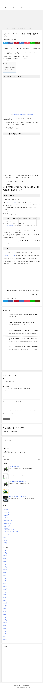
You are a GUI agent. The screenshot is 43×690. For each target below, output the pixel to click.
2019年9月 (4, 625)
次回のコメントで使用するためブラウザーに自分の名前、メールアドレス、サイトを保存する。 (20, 410)
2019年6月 (4, 630)
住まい (5, 543)
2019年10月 (5, 623)
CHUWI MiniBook (8, 520)
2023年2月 (4, 564)
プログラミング (7, 526)
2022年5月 (4, 577)
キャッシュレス (7, 525)
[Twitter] (5, 43)
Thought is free (27, 687)
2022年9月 (4, 572)
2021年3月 (4, 597)
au (24, 290)
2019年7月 (4, 628)
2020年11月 (5, 603)
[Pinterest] (16, 43)
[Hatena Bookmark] (21, 43)
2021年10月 (5, 588)
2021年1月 (4, 600)
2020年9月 (4, 606)
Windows (6, 509)
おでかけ (6, 540)
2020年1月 (4, 619)
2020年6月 (4, 611)
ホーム (4, 28)
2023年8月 (4, 558)
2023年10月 (5, 555)
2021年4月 (4, 595)
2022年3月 (4, 580)
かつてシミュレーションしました (9, 255)
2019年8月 (4, 627)
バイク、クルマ (6, 534)
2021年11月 (5, 586)
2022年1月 (4, 583)
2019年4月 (4, 633)
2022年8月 (4, 574)
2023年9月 (4, 556)
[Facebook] (10, 43)
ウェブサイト (5, 405)
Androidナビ (7, 514)
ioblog (39, 294)
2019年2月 (4, 636)
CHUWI (6, 517)
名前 (4, 401)
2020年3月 (4, 616)
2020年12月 (5, 602)
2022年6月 (4, 575)
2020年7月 (4, 609)
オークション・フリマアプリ (9, 539)
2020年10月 (5, 605)
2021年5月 (4, 594)
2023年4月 (4, 561)
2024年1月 (4, 552)
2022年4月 (4, 578)
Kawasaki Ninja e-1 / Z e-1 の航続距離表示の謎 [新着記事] (17, 481)
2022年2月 (4, 581)
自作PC (5, 532)
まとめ (5, 71)
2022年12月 (5, 567)
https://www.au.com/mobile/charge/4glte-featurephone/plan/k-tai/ (22, 114)
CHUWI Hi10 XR (7, 518)
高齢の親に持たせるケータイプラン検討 (24, 28)
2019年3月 (4, 634)
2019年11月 (5, 622)
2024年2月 (4, 550)
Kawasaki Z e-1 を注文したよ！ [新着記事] (14, 466)
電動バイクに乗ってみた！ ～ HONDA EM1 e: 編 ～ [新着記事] (18, 496)
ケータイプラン (32, 290)
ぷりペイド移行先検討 (11, 202)
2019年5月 (4, 631)
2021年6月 (4, 592)
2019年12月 (5, 620)
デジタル (8, 28)
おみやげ (6, 542)
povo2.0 (27, 290)
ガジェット (7, 512)
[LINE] (32, 43)
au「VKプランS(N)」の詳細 (9, 67)
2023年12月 (5, 553)
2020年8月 (4, 608)
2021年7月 (4, 591)
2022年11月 (5, 569)
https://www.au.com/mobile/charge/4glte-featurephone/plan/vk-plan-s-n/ (22, 171)
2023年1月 (4, 566)
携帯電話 (13, 28)
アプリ (6, 511)
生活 (4, 537)
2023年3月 (4, 563)
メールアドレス (19, 401)
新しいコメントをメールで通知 (8, 413)
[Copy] (37, 43)
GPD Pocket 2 (7, 523)
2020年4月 (4, 614)
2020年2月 (4, 617)
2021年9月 (4, 589)
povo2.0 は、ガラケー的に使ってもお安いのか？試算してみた (21, 322)
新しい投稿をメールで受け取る (8, 415)
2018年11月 (5, 639)
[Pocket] (27, 43)
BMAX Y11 (6, 515)
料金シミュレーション (8, 69)
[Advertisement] (21, 18)
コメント (4, 390)
